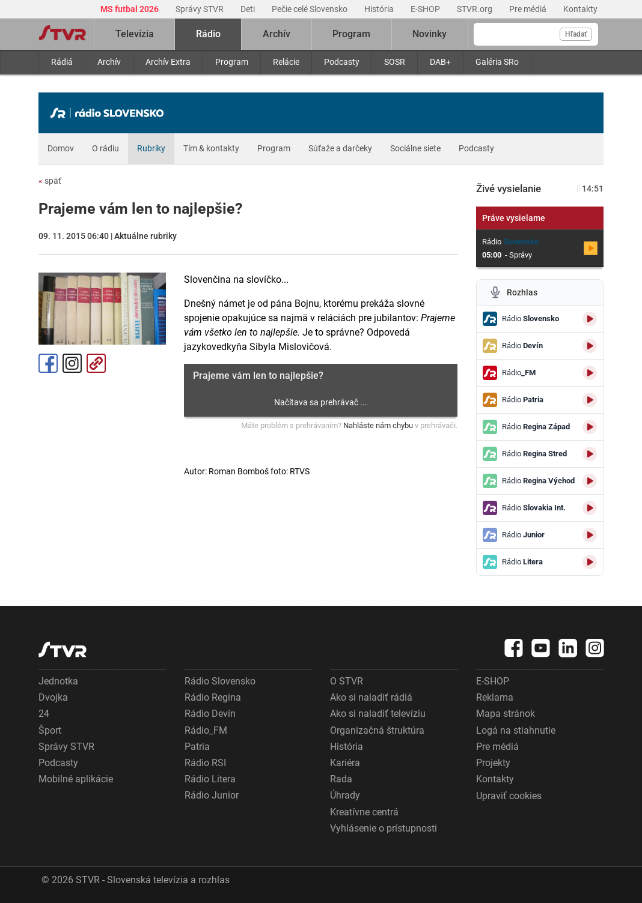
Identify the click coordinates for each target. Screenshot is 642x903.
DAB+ (440, 62)
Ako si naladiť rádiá (371, 697)
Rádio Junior (212, 795)
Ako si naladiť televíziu (378, 713)
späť (49, 181)
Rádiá (62, 62)
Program (231, 62)
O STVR (346, 681)
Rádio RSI (205, 763)
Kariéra (345, 763)
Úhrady (345, 795)
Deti (248, 9)
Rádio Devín (210, 713)
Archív (109, 62)
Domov (60, 148)
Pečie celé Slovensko (310, 9)
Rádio (208, 34)
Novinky (429, 34)
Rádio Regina (213, 697)
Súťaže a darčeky (340, 148)
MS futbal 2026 (130, 9)
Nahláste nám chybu (378, 425)
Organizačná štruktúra (377, 730)
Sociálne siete (415, 148)
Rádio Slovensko (220, 681)
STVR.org (475, 9)
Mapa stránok (505, 713)
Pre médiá (528, 9)
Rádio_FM (206, 730)
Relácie (286, 62)
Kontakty (580, 9)
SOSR (394, 62)
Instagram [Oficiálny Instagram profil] (72, 363)
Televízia (134, 34)
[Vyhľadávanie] (536, 34)
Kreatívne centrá (364, 812)
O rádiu (105, 148)
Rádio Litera (210, 779)
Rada (341, 779)
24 (43, 713)
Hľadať (576, 34)
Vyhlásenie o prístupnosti (383, 828)
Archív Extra (168, 62)
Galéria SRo (497, 62)
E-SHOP (426, 9)
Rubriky (151, 148)
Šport (49, 730)
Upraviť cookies (509, 796)
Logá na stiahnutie (515, 730)
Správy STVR (200, 9)
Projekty (493, 763)
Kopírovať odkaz (96, 363)
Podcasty (341, 62)
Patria (197, 746)
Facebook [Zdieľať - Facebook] (48, 363)
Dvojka (53, 697)
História (380, 9)
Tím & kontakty (211, 148)
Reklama (494, 697)
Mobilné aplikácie (75, 779)
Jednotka (58, 681)
